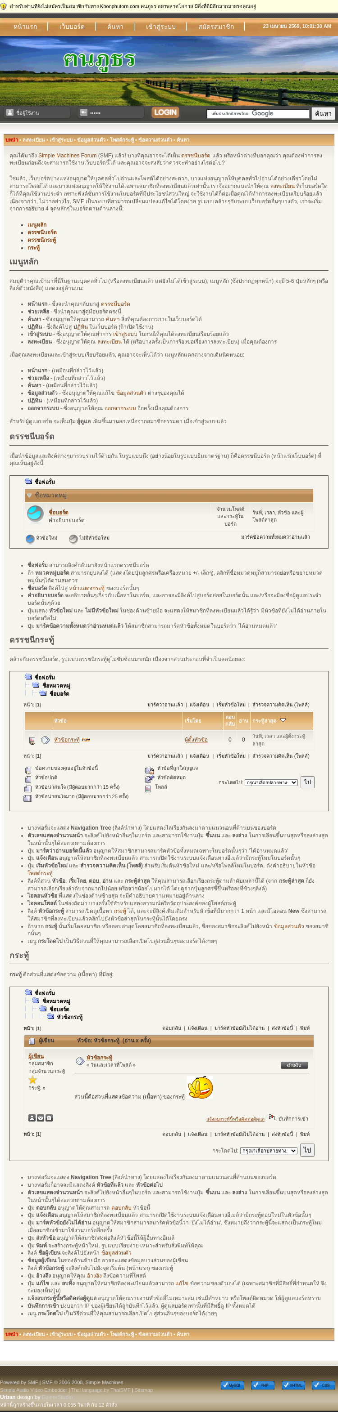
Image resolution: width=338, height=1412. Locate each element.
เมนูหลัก (36, 225)
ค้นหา (115, 26)
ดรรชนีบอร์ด (195, 155)
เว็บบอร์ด (72, 26)
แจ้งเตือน (200, 704)
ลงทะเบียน (34, 140)
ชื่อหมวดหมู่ (51, 495)
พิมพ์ (305, 1028)
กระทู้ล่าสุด (269, 721)
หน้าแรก (25, 26)
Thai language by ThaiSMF (101, 1390)
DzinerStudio (57, 1397)
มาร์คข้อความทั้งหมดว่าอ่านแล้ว (275, 537)
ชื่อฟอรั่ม (45, 482)
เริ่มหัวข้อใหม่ (231, 704)
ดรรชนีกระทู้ (41, 240)
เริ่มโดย (193, 721)
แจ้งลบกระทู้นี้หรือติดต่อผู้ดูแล (235, 1119)
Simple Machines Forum (67, 155)
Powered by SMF (19, 1382)
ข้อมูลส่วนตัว (91, 140)
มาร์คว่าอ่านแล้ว (165, 704)
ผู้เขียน (36, 1056)
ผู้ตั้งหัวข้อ (196, 740)
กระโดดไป (230, 782)
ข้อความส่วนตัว (155, 140)
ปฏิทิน (80, 327)
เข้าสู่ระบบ (161, 26)
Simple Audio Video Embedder (33, 1390)
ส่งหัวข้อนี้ (282, 1028)
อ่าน (243, 721)
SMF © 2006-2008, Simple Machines (82, 1382)
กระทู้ (33, 248)
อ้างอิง (94, 1276)
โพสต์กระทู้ (122, 140)
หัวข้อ (60, 721)
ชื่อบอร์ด (59, 512)
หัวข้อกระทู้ (67, 740)
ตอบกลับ (171, 1028)
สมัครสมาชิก (216, 26)
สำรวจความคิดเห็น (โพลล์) (281, 704)
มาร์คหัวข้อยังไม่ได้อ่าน (240, 1028)
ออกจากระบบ (120, 408)
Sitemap (144, 1390)
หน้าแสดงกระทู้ (87, 588)
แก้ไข (181, 1283)
